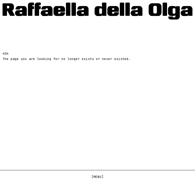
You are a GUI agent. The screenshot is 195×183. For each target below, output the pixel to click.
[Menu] (97, 177)
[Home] (97, 11)
